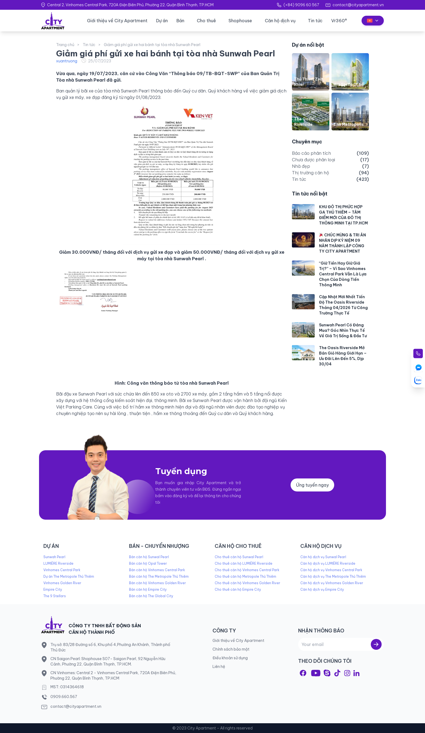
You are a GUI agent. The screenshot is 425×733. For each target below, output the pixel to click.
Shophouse (240, 20)
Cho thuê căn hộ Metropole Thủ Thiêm (245, 576)
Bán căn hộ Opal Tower (148, 563)
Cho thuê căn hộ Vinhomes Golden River (247, 583)
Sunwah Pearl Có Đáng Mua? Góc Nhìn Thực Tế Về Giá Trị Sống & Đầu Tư (343, 330)
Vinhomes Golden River (62, 583)
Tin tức (315, 20)
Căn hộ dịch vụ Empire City (322, 589)
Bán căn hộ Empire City (148, 589)
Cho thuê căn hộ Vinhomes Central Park (247, 570)
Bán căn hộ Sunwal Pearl (149, 557)
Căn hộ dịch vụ (280, 20)
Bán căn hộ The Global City (151, 596)
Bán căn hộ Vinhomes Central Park (157, 570)
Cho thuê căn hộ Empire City (238, 589)
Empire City (52, 589)
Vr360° (339, 20)
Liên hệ (218, 666)
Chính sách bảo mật (230, 649)
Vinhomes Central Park (61, 570)
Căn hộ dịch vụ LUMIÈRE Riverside (327, 563)
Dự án (162, 20)
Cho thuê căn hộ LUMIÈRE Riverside (243, 563)
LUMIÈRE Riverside (58, 563)
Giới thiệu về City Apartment (117, 20)
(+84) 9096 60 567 (301, 4)
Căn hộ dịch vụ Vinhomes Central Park (331, 570)
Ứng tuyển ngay (312, 485)
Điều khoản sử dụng (230, 657)
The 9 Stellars (54, 596)
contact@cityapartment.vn (358, 4)
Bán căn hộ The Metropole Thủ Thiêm (159, 576)
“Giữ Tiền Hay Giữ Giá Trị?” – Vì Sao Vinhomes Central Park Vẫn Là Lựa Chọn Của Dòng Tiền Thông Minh (342, 274)
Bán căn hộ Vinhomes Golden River (157, 583)
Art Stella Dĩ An (349, 84)
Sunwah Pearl (54, 557)
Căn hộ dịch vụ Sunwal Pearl (323, 557)
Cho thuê (206, 20)
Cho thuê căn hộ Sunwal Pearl (239, 557)
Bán (180, 20)
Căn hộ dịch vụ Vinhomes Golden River (331, 583)
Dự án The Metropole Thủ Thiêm (68, 576)
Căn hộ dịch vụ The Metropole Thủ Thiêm (333, 576)
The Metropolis (349, 124)
